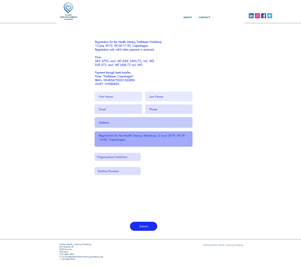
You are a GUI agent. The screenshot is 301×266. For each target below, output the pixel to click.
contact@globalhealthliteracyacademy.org (82, 256)
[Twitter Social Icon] (269, 15)
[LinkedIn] (251, 15)
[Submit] (143, 226)
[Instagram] (257, 15)
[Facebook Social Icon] (263, 15)
